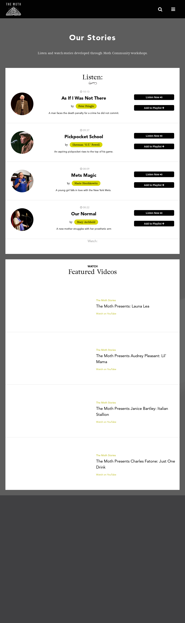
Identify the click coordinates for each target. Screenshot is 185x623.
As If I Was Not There (83, 98)
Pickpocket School (83, 136)
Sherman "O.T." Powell (86, 144)
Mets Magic (83, 175)
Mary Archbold (86, 222)
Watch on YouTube (106, 313)
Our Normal (83, 213)
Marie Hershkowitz (86, 183)
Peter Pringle (86, 106)
